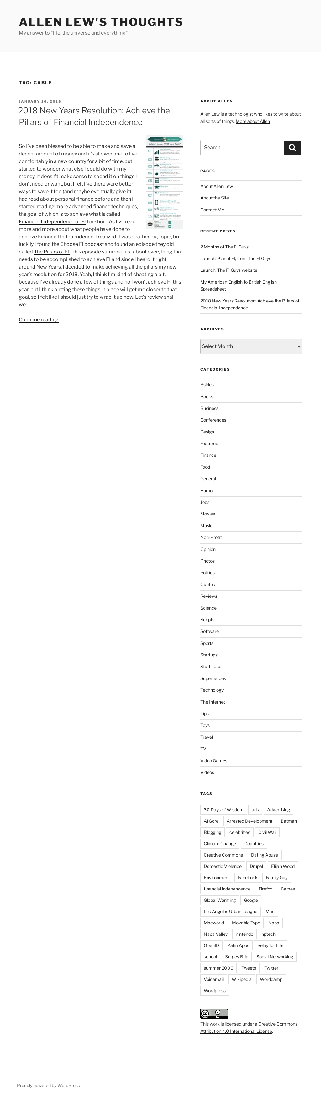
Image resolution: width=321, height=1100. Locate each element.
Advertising (278, 809)
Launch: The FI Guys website (228, 270)
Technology (212, 690)
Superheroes (213, 678)
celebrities (239, 832)
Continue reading (39, 320)
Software (209, 631)
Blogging (212, 832)
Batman (289, 821)
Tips (204, 713)
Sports (206, 643)
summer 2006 (218, 968)
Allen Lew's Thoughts (101, 22)
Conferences (213, 419)
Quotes (207, 584)
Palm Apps (238, 945)
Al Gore (211, 821)
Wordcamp (271, 979)
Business (209, 408)
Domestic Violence (223, 866)
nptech (268, 934)
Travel (206, 737)
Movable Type (246, 922)
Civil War (267, 832)
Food (205, 467)
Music (206, 525)
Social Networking (274, 956)
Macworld (214, 922)
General (208, 478)
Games (288, 888)
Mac (270, 911)
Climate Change (220, 843)
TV (203, 748)
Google (251, 900)
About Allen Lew (216, 186)
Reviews (208, 596)
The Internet (212, 702)
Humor (207, 490)
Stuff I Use (210, 666)
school (210, 956)
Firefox (265, 888)
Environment (217, 877)
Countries (254, 843)
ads (255, 809)
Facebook (248, 877)
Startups (209, 654)
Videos (207, 772)
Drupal (256, 866)
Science (208, 608)
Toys (205, 725)
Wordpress (215, 990)
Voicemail (214, 979)
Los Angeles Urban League (230, 911)
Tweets (248, 968)
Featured (209, 443)
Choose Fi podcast (82, 244)
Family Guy (276, 877)
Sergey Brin (236, 956)
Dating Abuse (264, 855)
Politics (207, 572)
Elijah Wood (283, 866)
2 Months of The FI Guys (224, 246)
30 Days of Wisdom (224, 809)
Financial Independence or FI (52, 222)
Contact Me (212, 209)
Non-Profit (211, 537)
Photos (207, 561)
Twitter (271, 968)
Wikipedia (242, 979)
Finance (208, 455)
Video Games (213, 760)
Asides (207, 384)
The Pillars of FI (52, 252)
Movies (207, 513)
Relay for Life (270, 945)
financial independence (227, 888)
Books (206, 396)
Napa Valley (216, 934)
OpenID (211, 945)
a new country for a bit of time (88, 161)
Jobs (204, 502)
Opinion (208, 549)
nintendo (244, 934)
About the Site (214, 197)
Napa (273, 922)
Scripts (207, 619)
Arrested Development (249, 821)
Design (207, 431)
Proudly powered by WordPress (48, 1085)
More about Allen (253, 121)
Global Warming (220, 900)
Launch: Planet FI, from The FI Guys (235, 258)
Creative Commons (223, 855)
